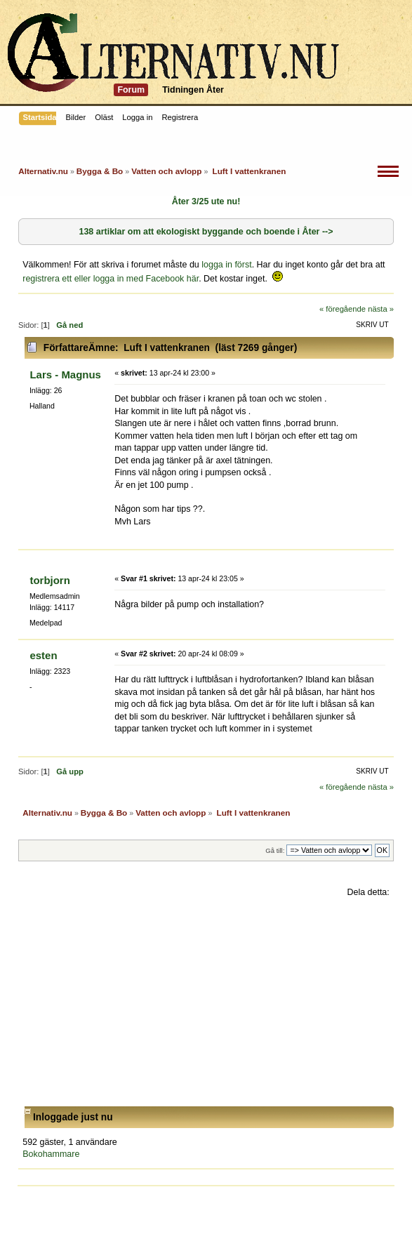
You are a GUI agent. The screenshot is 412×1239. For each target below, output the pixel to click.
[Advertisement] (206, 1002)
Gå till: (274, 850)
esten (43, 655)
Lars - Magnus (64, 374)
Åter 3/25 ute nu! (206, 201)
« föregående (342, 309)
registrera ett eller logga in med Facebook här (110, 279)
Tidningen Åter (193, 90)
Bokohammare (50, 1154)
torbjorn (49, 580)
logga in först (226, 265)
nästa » (381, 309)
